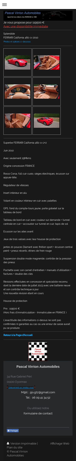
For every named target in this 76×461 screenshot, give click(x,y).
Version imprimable (22, 443)
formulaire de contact (38, 413)
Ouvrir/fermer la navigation (38, 4)
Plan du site (14, 447)
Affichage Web (59, 443)
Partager (12, 431)
